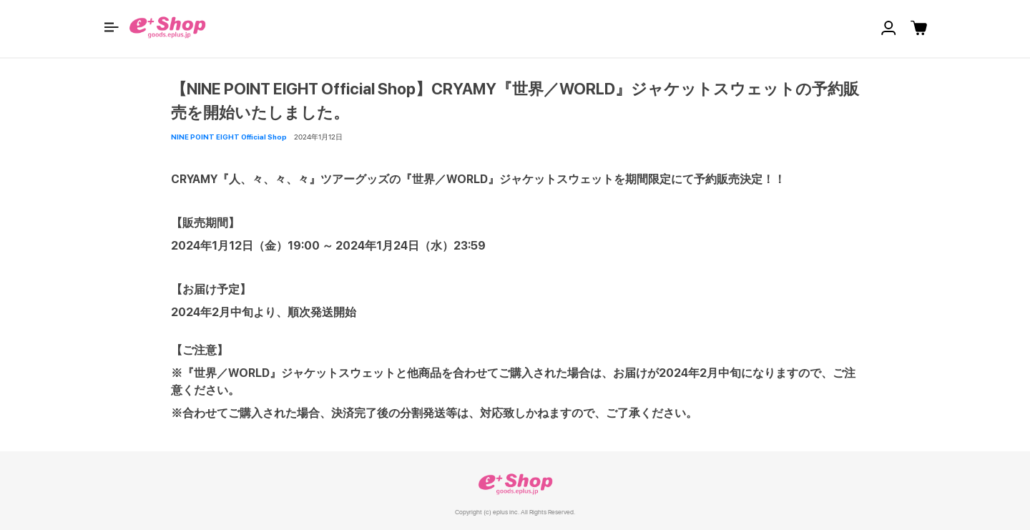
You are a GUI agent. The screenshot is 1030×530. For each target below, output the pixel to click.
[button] (111, 27)
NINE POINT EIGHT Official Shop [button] (229, 136)
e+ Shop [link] (515, 484)
